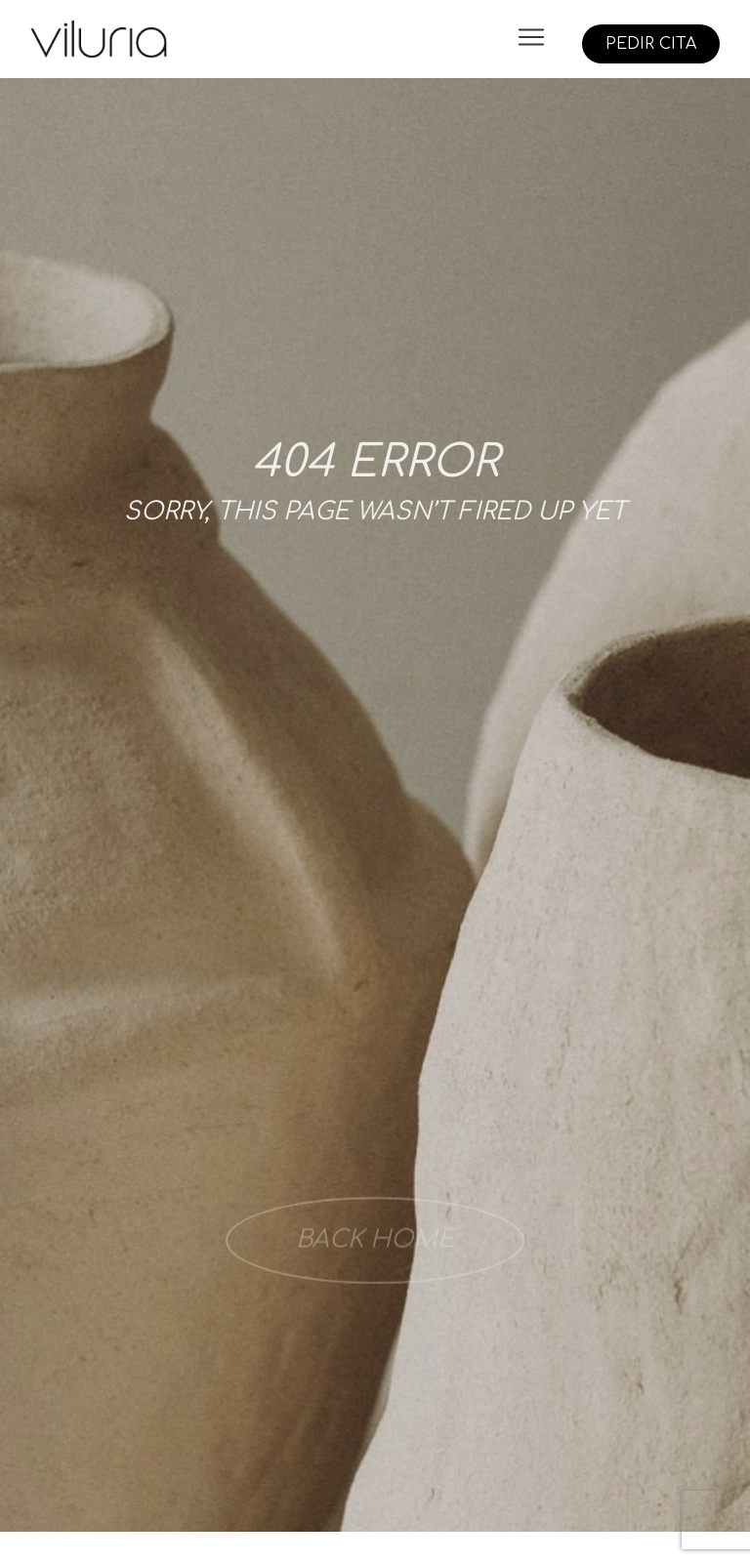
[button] (531, 39)
